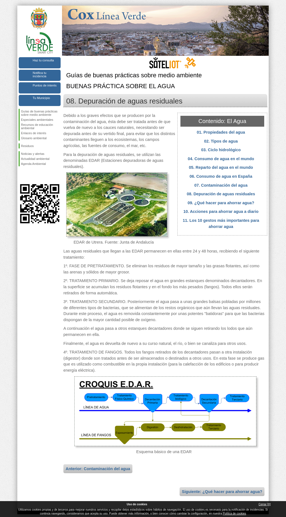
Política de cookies (234, 513)
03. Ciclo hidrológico (221, 150)
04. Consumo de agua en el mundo (221, 159)
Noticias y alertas (32, 153)
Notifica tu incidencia (39, 74)
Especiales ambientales (37, 119)
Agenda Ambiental (33, 163)
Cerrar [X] (265, 504)
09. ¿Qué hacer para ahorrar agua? (221, 203)
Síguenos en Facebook (22, 175)
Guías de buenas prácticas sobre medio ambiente (39, 113)
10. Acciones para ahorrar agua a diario (220, 211)
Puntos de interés (45, 85)
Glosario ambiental (34, 138)
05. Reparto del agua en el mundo (221, 167)
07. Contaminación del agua (220, 185)
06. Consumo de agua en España (221, 176)
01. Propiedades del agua (221, 132)
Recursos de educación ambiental (37, 126)
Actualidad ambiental (35, 158)
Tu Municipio (41, 98)
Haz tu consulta (43, 60)
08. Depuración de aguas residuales (221, 194)
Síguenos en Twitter (31, 175)
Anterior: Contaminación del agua (98, 468)
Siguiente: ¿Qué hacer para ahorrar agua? (222, 491)
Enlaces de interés (33, 133)
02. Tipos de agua (221, 141)
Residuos (27, 146)
